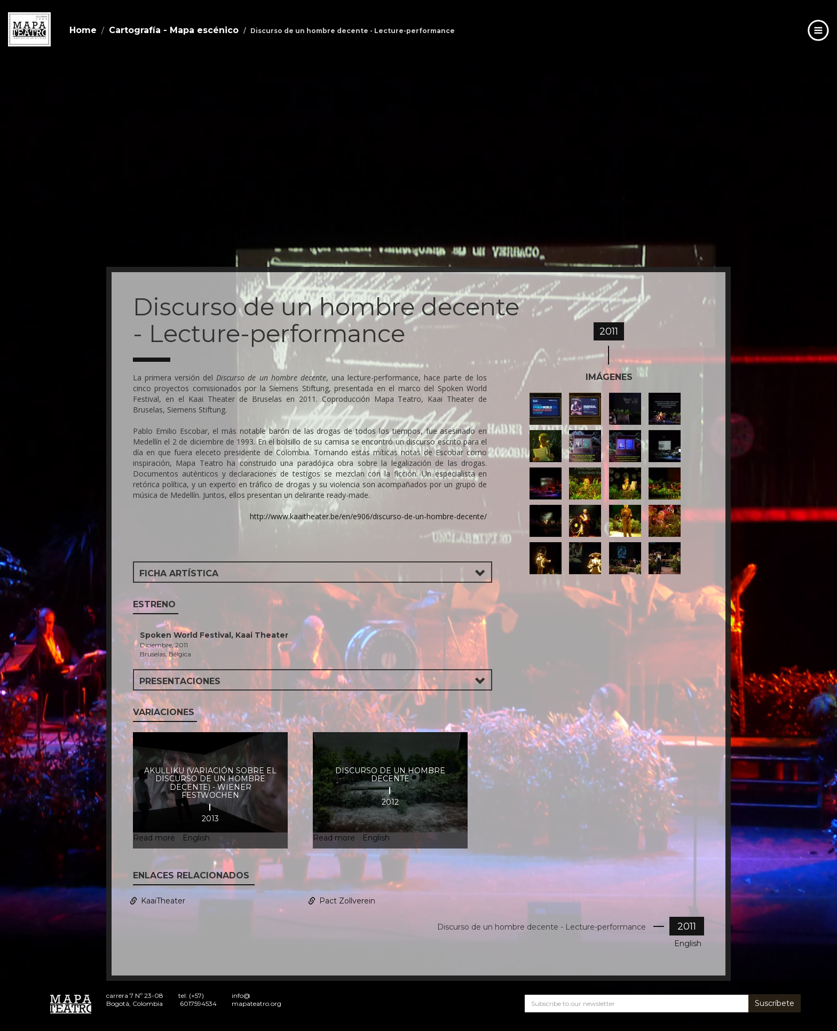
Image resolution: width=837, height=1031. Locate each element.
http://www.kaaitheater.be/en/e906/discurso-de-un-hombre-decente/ (368, 516)
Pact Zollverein (347, 901)
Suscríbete (774, 1003)
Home (83, 30)
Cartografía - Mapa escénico (174, 30)
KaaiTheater (163, 901)
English (687, 943)
